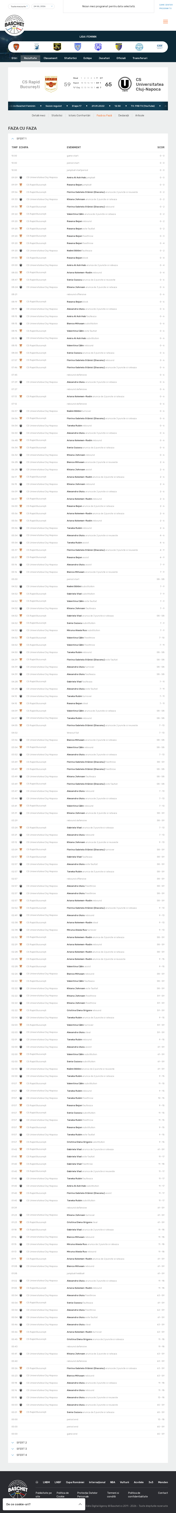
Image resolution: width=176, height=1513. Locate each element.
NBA (112, 1482)
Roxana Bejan (75, 184)
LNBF (58, 1482)
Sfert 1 (21, 138)
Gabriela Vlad (74, 593)
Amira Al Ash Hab (76, 177)
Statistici (70, 58)
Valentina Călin (75, 214)
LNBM (46, 1482)
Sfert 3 (22, 1448)
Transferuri (140, 58)
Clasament (50, 58)
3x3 (150, 1482)
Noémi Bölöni (74, 250)
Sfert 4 (22, 1455)
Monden (163, 1482)
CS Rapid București (30, 84)
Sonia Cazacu (75, 279)
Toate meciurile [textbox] (18, 6)
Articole (139, 115)
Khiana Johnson (76, 199)
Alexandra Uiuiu (76, 309)
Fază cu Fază (104, 115)
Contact (163, 1492)
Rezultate (30, 58)
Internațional (97, 1482)
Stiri (14, 58)
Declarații (123, 115)
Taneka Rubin (75, 425)
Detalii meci (38, 115)
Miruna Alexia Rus (77, 630)
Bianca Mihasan (76, 323)
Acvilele (139, 1482)
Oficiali (121, 58)
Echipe (88, 58)
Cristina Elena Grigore (79, 1010)
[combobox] (19, 6)
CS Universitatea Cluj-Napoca (150, 84)
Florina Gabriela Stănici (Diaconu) (86, 192)
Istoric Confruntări (79, 115)
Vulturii (124, 1482)
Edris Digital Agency (96, 1506)
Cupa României (75, 1482)
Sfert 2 (22, 1442)
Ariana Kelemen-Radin (80, 272)
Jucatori (104, 58)
